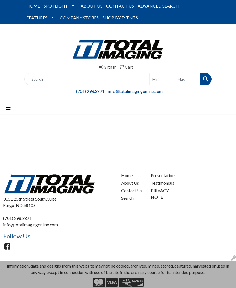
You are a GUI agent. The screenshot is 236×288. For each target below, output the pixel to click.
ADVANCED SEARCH (158, 5)
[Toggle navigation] (8, 107)
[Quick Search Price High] (187, 79)
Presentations (162, 175)
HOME (33, 5)
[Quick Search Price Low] (162, 79)
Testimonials (162, 182)
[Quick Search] (87, 79)
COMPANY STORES (79, 17)
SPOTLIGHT (56, 5)
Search (127, 198)
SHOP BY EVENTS (120, 17)
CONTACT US (120, 5)
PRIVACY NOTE (160, 193)
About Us (130, 182)
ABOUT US (91, 5)
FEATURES (36, 17)
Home (127, 175)
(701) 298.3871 (90, 91)
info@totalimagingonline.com (135, 91)
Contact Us (131, 190)
